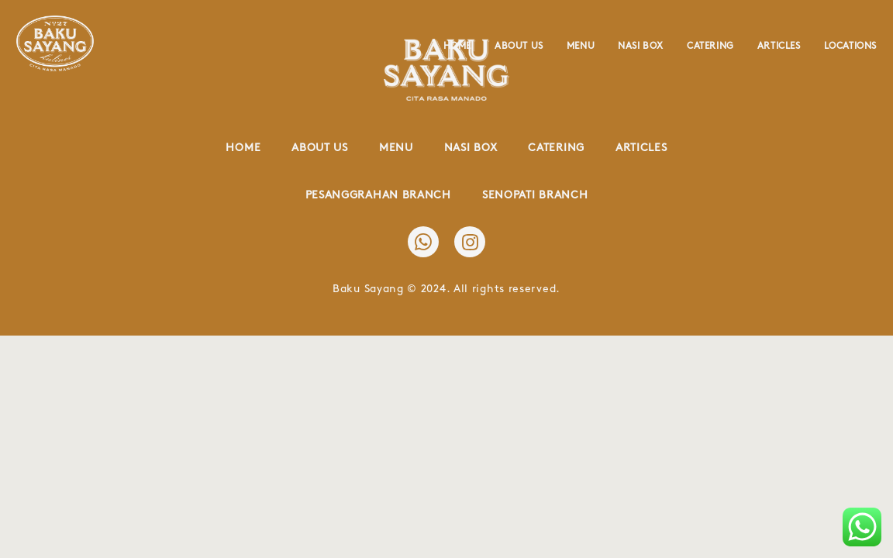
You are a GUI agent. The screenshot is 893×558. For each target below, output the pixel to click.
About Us (519, 46)
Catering (710, 46)
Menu (581, 46)
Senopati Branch (535, 195)
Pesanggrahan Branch (378, 195)
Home (457, 46)
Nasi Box (641, 46)
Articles (779, 46)
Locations (850, 46)
